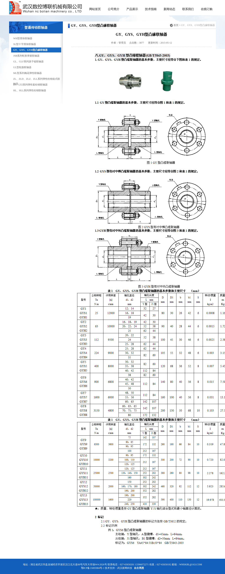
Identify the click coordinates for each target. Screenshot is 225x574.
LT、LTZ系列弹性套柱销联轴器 (30, 84)
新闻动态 (169, 9)
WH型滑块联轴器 (22, 38)
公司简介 (113, 9)
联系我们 (188, 9)
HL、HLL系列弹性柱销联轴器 (29, 90)
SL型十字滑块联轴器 (24, 44)
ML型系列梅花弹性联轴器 (27, 73)
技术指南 (151, 9)
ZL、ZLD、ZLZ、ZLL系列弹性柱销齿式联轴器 (36, 79)
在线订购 (206, 9)
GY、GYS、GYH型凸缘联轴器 (30, 50)
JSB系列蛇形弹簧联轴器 (26, 55)
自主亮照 (139, 568)
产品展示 (132, 9)
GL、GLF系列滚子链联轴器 (28, 61)
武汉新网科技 (124, 568)
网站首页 (95, 9)
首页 (176, 25)
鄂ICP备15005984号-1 (92, 568)
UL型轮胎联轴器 (22, 67)
